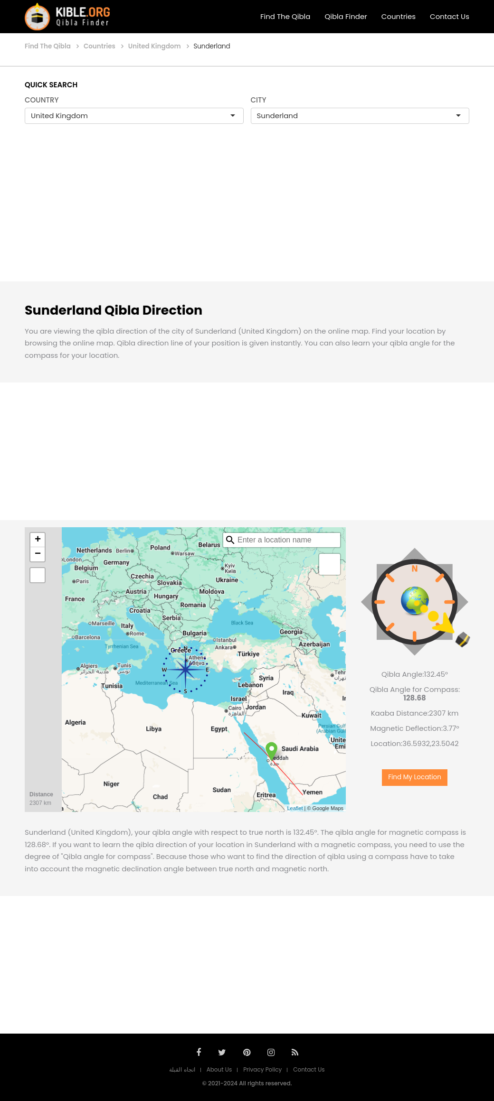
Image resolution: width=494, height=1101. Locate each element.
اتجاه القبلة (182, 1069)
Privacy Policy (262, 1069)
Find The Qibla (285, 16)
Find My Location (414, 777)
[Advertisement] (247, 212)
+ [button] (38, 540)
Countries (398, 16)
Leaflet (295, 808)
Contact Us (449, 16)
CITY (258, 100)
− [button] (38, 554)
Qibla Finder (345, 16)
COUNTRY (42, 100)
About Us (219, 1069)
